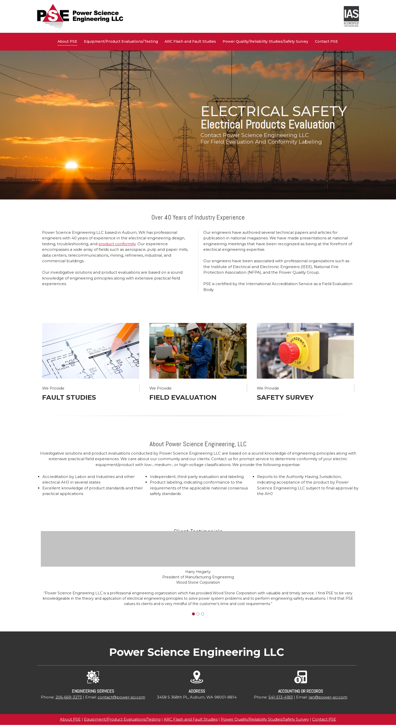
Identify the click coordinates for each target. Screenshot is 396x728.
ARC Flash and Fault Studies (191, 719)
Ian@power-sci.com (328, 697)
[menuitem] (68, 41)
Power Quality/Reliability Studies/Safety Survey (265, 719)
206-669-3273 (69, 697)
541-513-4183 (280, 697)
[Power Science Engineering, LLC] (80, 16)
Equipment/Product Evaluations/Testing (122, 719)
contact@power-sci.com (121, 697)
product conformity (117, 243)
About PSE (70, 719)
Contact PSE (324, 719)
